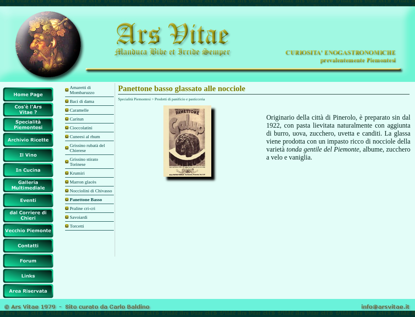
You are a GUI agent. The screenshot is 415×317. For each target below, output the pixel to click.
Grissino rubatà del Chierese (87, 148)
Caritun (77, 118)
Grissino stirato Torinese (84, 162)
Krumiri (77, 173)
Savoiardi (78, 217)
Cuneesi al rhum (85, 136)
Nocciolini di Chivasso (91, 190)
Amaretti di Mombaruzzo (82, 90)
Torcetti (77, 225)
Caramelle (79, 110)
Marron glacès (83, 181)
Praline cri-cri (82, 208)
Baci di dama (82, 101)
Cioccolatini (81, 127)
